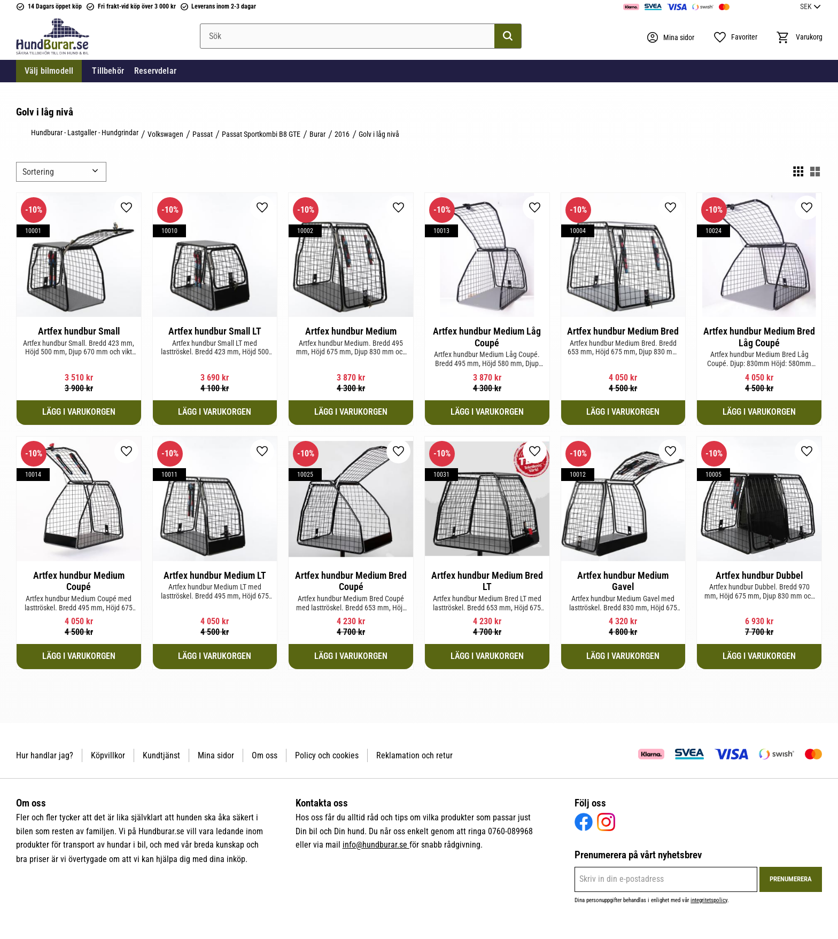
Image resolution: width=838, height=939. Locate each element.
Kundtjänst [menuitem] (161, 755)
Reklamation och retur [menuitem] (414, 755)
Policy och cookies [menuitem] (327, 755)
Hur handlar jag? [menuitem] (44, 755)
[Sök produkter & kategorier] (360, 36)
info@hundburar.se (376, 845)
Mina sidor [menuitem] (216, 755)
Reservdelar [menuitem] (155, 71)
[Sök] (507, 36)
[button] (734, 38)
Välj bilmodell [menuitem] (49, 71)
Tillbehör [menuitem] (107, 71)
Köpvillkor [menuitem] (108, 755)
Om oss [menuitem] (264, 755)
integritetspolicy (708, 900)
